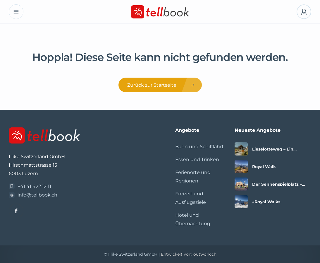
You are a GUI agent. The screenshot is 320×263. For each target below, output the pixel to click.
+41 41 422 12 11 (34, 186)
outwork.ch (204, 254)
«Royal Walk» (266, 202)
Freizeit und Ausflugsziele (190, 198)
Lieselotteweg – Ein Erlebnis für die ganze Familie (275, 149)
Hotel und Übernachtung (192, 219)
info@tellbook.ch (37, 195)
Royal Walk (264, 167)
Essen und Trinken (197, 159)
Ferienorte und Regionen (193, 177)
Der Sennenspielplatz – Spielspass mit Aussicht (277, 184)
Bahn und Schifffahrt (199, 146)
